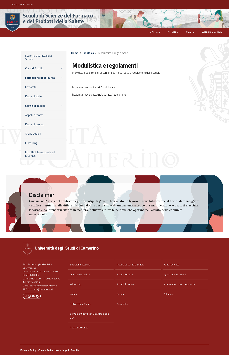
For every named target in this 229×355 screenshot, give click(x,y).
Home (74, 53)
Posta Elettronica (79, 327)
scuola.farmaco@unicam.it (43, 285)
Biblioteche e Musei (80, 304)
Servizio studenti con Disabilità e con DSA (89, 316)
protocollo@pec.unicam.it (40, 289)
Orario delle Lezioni (80, 274)
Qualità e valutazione (175, 274)
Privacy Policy (28, 350)
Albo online (123, 304)
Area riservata (171, 264)
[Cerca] (221, 19)
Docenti (121, 294)
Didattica (88, 53)
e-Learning (75, 284)
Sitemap (168, 294)
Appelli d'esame (125, 274)
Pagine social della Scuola (130, 264)
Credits (75, 350)
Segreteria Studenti (80, 264)
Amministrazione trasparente (179, 284)
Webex (73, 294)
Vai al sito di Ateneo (22, 4)
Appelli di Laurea (125, 284)
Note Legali (62, 350)
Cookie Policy (45, 350)
